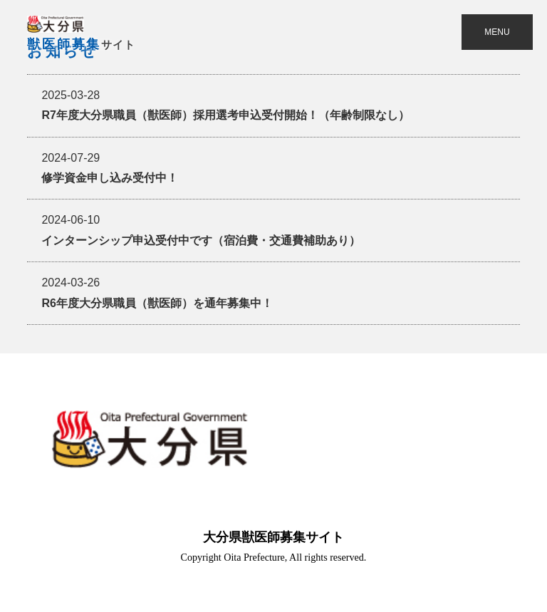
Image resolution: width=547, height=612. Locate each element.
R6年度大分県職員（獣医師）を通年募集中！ (156, 292)
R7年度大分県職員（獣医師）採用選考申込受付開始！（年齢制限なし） (225, 105)
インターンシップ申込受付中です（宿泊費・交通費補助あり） (200, 230)
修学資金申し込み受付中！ (109, 168)
